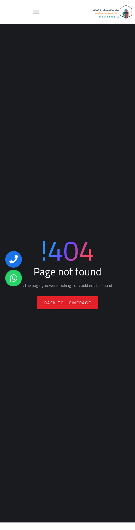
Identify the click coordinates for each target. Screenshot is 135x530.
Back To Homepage (67, 303)
